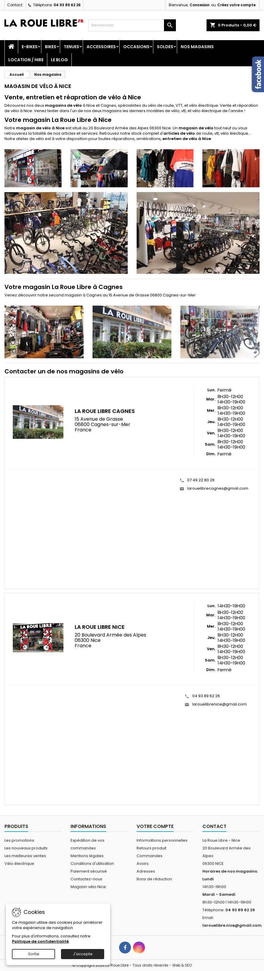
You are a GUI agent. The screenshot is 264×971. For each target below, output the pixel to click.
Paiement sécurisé (89, 871)
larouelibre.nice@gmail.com (232, 925)
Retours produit (151, 848)
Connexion (200, 4)
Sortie (33, 954)
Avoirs (143, 863)
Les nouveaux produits (26, 848)
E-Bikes (30, 47)
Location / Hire (25, 60)
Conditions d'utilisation (92, 863)
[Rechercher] (132, 25)
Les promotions (19, 840)
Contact (14, 4)
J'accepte (83, 954)
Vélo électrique (19, 863)
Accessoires (101, 47)
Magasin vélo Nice (88, 887)
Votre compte (155, 826)
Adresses (146, 871)
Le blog (59, 60)
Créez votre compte (236, 4)
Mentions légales (87, 856)
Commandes (150, 856)
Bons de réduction (154, 879)
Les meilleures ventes (25, 856)
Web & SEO (182, 965)
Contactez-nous (86, 879)
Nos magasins (197, 47)
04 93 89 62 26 (67, 4)
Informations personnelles (162, 840)
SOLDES (165, 47)
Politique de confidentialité (40, 941)
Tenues (71, 47)
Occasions (136, 47)
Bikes (50, 47)
